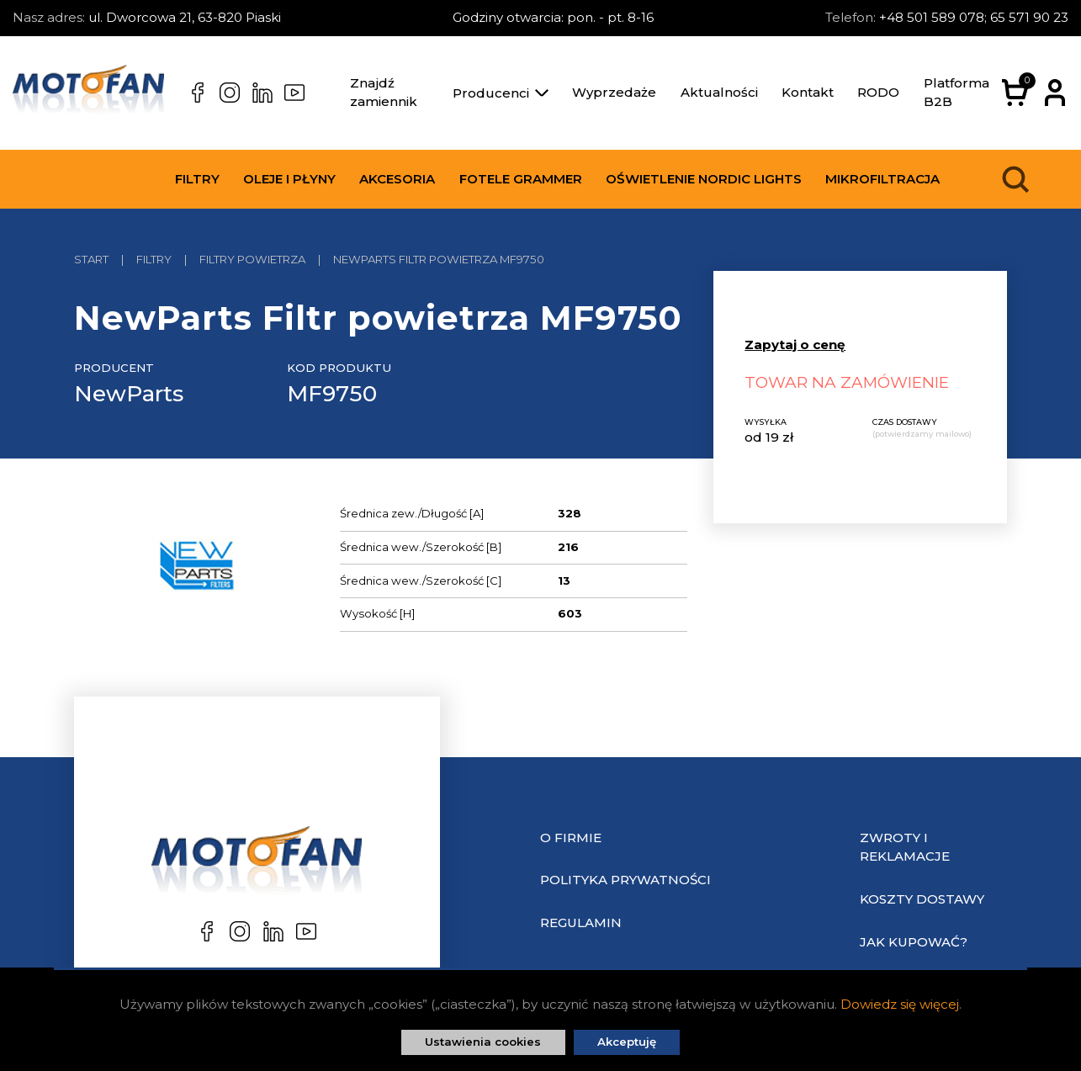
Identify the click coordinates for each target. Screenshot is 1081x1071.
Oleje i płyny (289, 179)
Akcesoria (397, 179)
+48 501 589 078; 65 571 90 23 (973, 17)
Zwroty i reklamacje (905, 847)
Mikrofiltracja (882, 179)
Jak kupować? (913, 942)
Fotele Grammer (520, 179)
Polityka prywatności (625, 880)
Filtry (197, 179)
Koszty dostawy (922, 899)
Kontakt (808, 92)
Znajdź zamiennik (383, 92)
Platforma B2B (956, 92)
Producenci (500, 93)
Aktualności (719, 92)
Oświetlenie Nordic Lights (704, 179)
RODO (878, 92)
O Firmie (570, 838)
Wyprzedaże (614, 92)
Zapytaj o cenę (795, 345)
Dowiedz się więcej (899, 1004)
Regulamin (581, 922)
